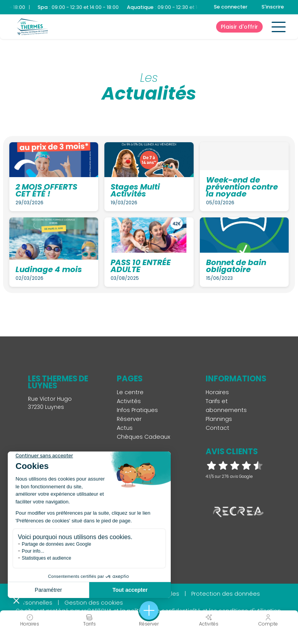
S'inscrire (273, 6)
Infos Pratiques (137, 410)
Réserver (129, 419)
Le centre (130, 392)
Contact (217, 428)
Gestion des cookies (93, 603)
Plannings (219, 419)
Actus (125, 428)
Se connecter (231, 6)
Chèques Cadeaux (143, 437)
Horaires (217, 392)
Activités (129, 401)
